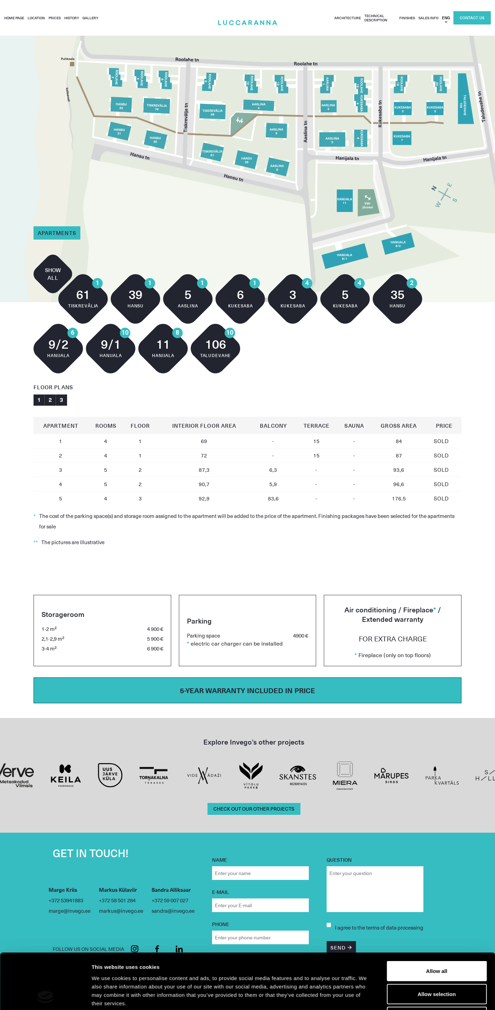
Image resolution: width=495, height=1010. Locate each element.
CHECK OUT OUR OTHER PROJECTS (253, 808)
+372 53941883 (66, 900)
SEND (337, 947)
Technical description (375, 18)
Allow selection (436, 691)
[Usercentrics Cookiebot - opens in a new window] (45, 746)
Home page (14, 18)
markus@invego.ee (121, 910)
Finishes (407, 18)
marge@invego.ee (69, 910)
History (71, 18)
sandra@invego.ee (173, 910)
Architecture (347, 18)
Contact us (472, 17)
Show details (366, 746)
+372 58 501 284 (117, 900)
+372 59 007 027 (170, 900)
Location (36, 18)
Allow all (436, 668)
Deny (436, 714)
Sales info (428, 18)
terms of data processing (394, 927)
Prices (55, 18)
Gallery (90, 18)
